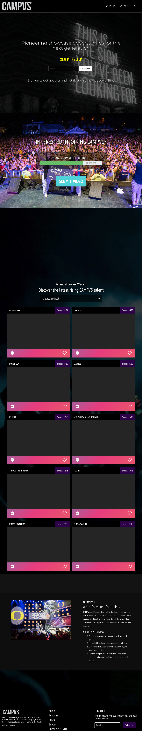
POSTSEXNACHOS (17, 524)
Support (53, 724)
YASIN (77, 470)
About (52, 711)
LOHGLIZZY (14, 363)
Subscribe (86, 68)
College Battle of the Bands (31, 722)
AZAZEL (77, 363)
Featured (53, 715)
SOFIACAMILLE (80, 524)
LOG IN (124, 6)
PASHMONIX (14, 310)
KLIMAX (12, 417)
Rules (52, 720)
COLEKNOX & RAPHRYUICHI (86, 417)
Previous (5, 160)
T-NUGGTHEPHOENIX (18, 470)
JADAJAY (78, 310)
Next (136, 160)
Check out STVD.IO (58, 729)
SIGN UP (110, 6)
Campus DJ (13, 722)
